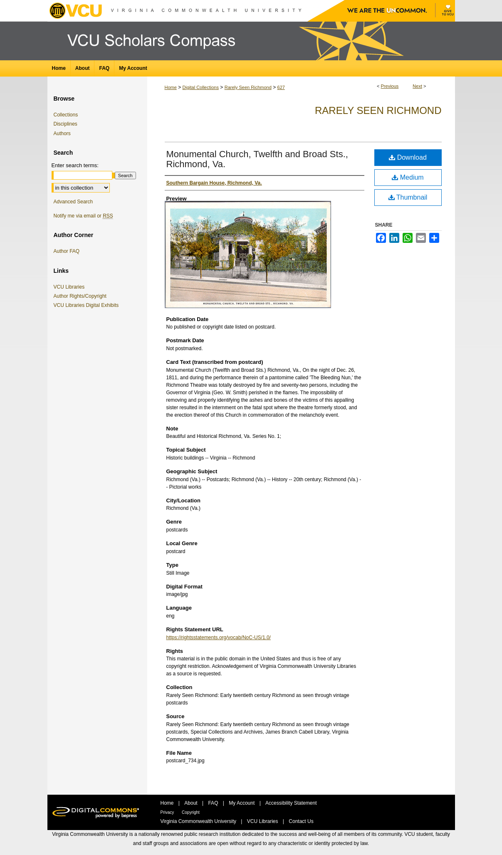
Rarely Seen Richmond (248, 87)
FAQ (213, 803)
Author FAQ (67, 251)
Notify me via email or (83, 216)
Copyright (191, 812)
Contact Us (301, 821)
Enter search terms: (75, 165)
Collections (66, 115)
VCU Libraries (71, 287)
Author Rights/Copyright (81, 296)
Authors (62, 133)
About (191, 803)
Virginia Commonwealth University (199, 821)
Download (408, 157)
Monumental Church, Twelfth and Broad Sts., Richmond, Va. (257, 159)
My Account (242, 803)
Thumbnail (408, 197)
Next (417, 86)
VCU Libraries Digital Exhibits (88, 305)
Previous (390, 86)
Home (171, 87)
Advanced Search (73, 202)
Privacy (168, 812)
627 (281, 87)
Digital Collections (201, 87)
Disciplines (65, 124)
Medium (407, 177)
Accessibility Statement (291, 803)
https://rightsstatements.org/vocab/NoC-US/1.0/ (218, 637)
